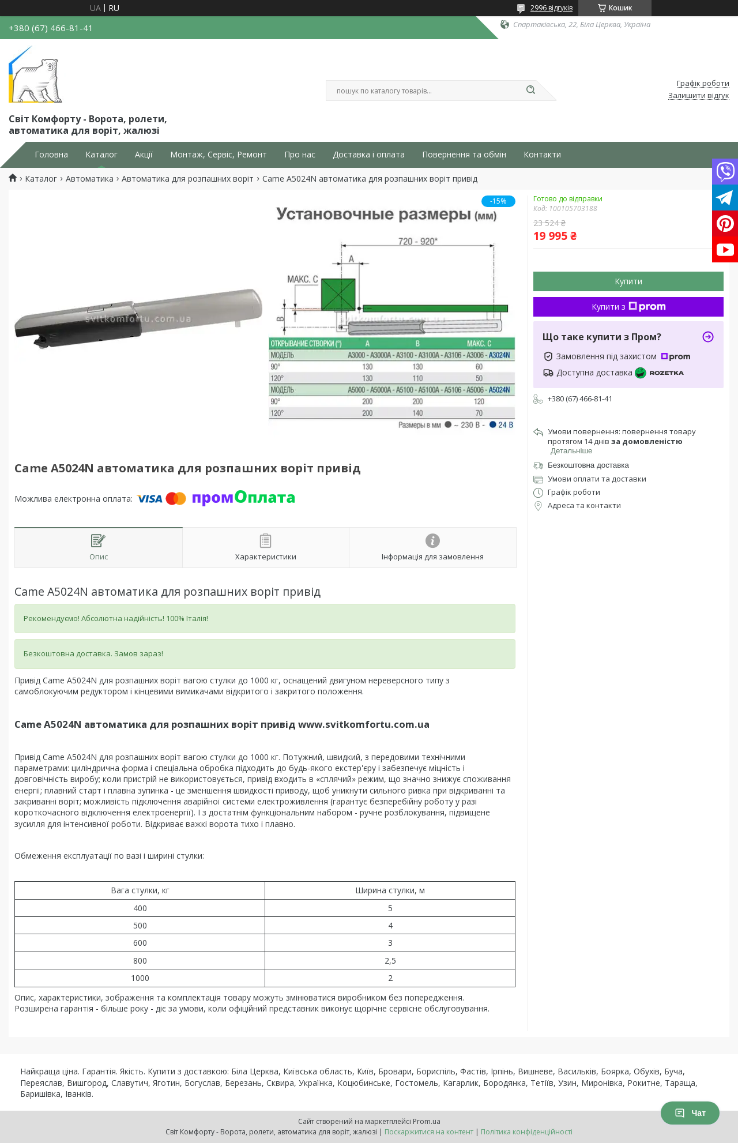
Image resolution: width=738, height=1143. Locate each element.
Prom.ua (426, 1121)
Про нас (299, 155)
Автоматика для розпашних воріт (188, 179)
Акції (144, 155)
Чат (690, 1113)
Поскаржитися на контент (429, 1132)
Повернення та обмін (464, 155)
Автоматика (90, 179)
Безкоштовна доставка (588, 465)
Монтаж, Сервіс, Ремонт (218, 155)
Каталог (101, 155)
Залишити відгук (698, 96)
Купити (628, 281)
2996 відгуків (551, 8)
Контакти (542, 155)
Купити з (629, 306)
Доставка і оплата (369, 155)
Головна (51, 155)
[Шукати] (530, 90)
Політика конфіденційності (527, 1132)
